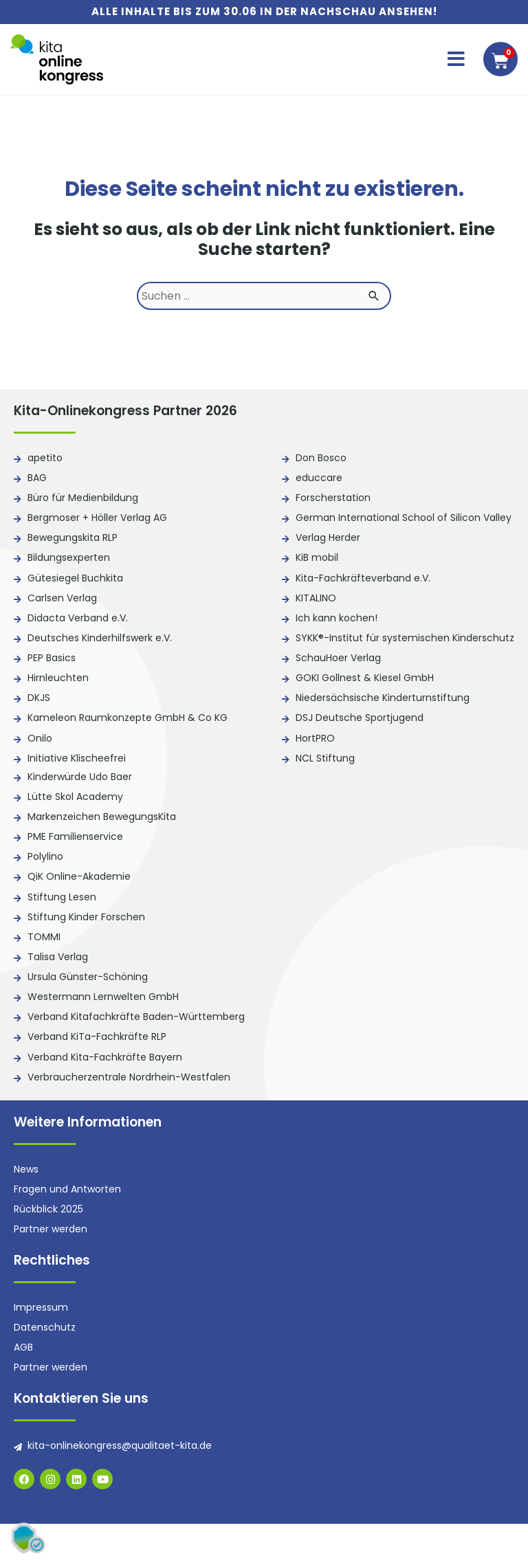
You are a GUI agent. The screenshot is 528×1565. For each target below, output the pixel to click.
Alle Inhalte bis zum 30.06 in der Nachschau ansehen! (264, 11)
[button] (456, 59)
